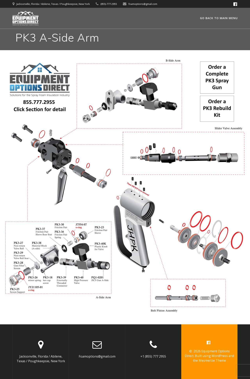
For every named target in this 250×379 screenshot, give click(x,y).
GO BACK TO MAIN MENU (219, 18)
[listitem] (22, 268)
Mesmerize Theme (212, 360)
